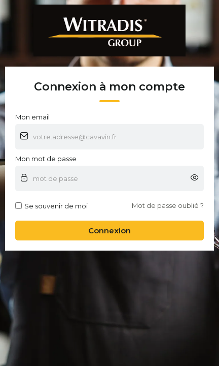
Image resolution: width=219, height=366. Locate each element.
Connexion (109, 230)
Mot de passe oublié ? (168, 205)
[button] (195, 178)
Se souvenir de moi (51, 206)
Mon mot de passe (46, 159)
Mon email (32, 117)
